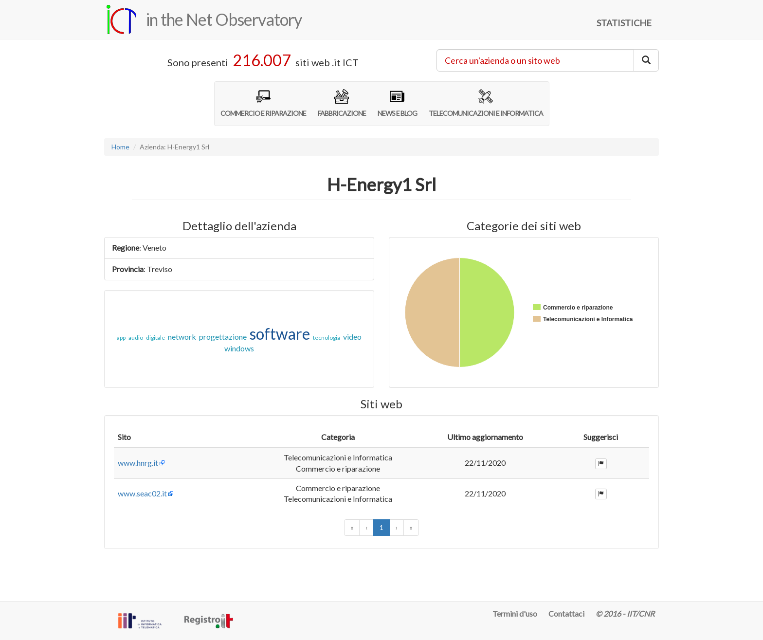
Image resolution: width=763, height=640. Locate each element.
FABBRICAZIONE (342, 103)
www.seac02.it (142, 526)
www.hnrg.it (138, 473)
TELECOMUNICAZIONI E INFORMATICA (486, 103)
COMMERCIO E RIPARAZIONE (263, 103)
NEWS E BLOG (397, 103)
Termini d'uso (514, 613)
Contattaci (566, 613)
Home (120, 147)
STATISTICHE (624, 23)
